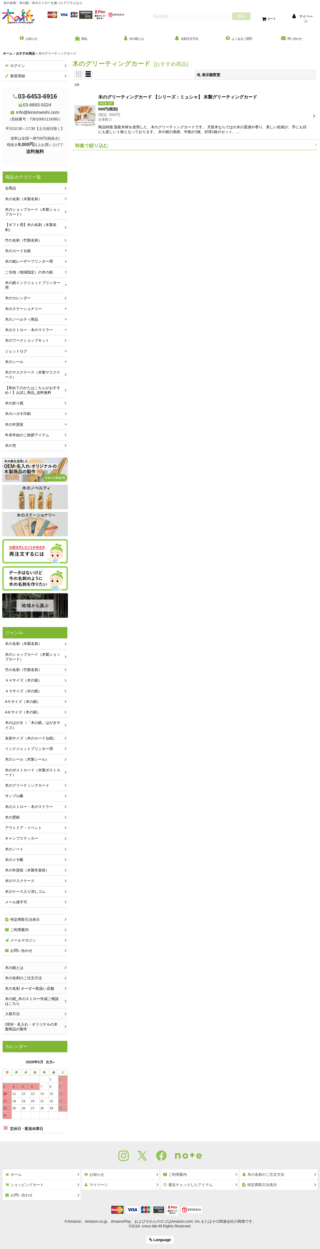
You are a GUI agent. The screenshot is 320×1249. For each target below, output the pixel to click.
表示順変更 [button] (208, 76)
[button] (195, 146)
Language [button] (160, 1240)
